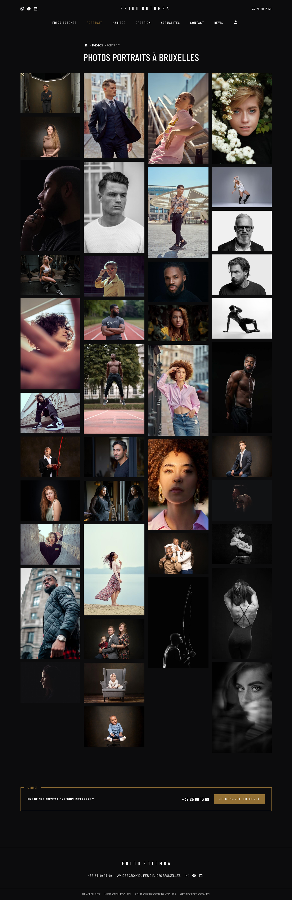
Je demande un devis (239, 799)
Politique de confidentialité (155, 894)
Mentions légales (117, 894)
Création (143, 22)
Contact (197, 22)
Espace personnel (236, 24)
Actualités (170, 22)
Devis (218, 22)
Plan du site (91, 894)
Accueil (86, 45)
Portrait (94, 22)
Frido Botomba (64, 22)
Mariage (119, 22)
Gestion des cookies (195, 894)
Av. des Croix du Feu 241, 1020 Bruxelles (149, 875)
